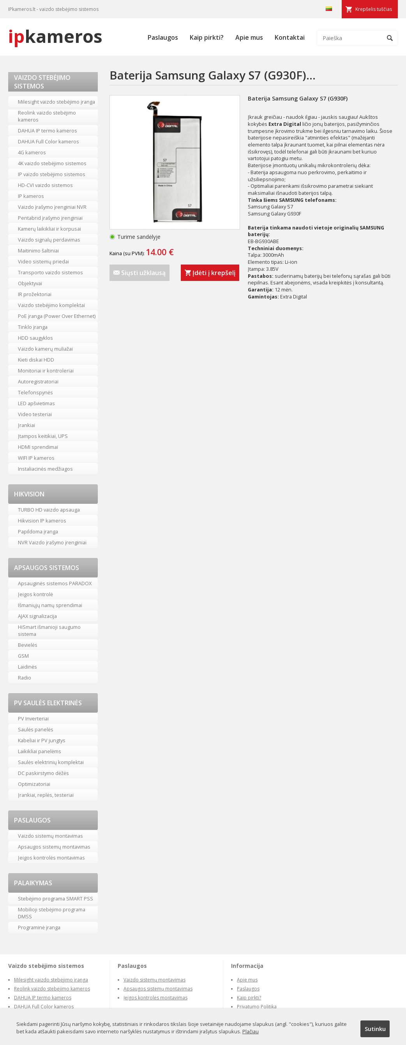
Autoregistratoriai (38, 381)
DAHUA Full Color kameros (48, 141)
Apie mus (249, 37)
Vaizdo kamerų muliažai (45, 348)
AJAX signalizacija (37, 616)
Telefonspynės (35, 392)
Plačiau (250, 1031)
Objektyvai (30, 283)
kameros (55, 36)
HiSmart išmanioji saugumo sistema (49, 630)
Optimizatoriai (34, 783)
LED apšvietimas (36, 403)
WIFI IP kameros (36, 457)
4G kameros (32, 152)
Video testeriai (35, 414)
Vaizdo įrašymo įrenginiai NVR (52, 206)
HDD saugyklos (35, 337)
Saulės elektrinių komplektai (51, 762)
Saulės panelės (35, 729)
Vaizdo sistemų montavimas (50, 835)
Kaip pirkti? (207, 37)
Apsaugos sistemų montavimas (54, 846)
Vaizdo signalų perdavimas (49, 239)
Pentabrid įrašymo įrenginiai (50, 217)
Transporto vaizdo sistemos (50, 272)
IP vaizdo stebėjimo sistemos (51, 174)
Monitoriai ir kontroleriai (46, 370)
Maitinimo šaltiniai (38, 250)
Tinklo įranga (33, 326)
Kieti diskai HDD (36, 359)
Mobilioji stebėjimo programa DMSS (51, 913)
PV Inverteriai (33, 718)
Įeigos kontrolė (35, 594)
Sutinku (375, 1029)
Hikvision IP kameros (42, 520)
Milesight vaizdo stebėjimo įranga (56, 101)
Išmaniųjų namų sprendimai (50, 605)
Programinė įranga (39, 927)
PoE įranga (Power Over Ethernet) (56, 316)
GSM (23, 655)
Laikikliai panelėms (39, 751)
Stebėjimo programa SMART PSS (55, 898)
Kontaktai (290, 37)
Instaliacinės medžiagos (45, 468)
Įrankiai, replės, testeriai (46, 794)
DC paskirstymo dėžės (43, 773)
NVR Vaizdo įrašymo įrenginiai (52, 542)
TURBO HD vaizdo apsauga (49, 509)
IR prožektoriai (34, 294)
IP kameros (31, 195)
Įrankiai (26, 425)
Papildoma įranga (38, 531)
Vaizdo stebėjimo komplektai (51, 305)
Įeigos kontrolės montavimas (51, 857)
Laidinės (27, 666)
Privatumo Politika (257, 1006)
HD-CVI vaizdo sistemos (45, 185)
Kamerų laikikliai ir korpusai (49, 228)
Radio (24, 677)
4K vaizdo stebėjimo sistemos (52, 163)
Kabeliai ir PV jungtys (41, 740)
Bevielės (27, 644)
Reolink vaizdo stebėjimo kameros (47, 116)
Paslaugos (163, 37)
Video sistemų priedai (43, 261)
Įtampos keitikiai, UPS (43, 436)
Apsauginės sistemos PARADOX (55, 583)
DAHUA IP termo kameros (47, 130)
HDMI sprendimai (38, 446)
